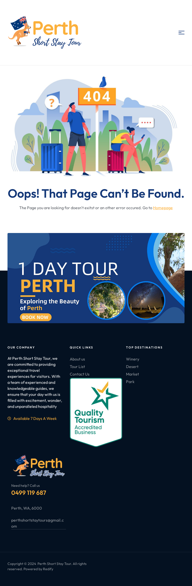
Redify (48, 569)
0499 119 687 (28, 492)
